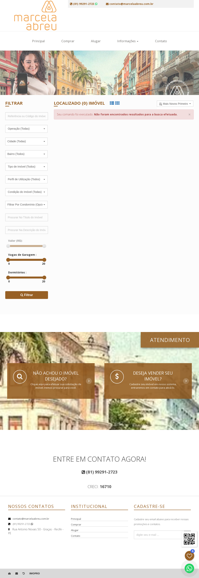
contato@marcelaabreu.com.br (31, 518)
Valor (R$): (15, 240)
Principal (38, 41)
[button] (26, 129)
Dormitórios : (17, 272)
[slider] (8, 246)
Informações (127, 41)
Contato (161, 41)
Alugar (96, 41)
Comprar (67, 41)
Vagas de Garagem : (22, 254)
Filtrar (26, 295)
